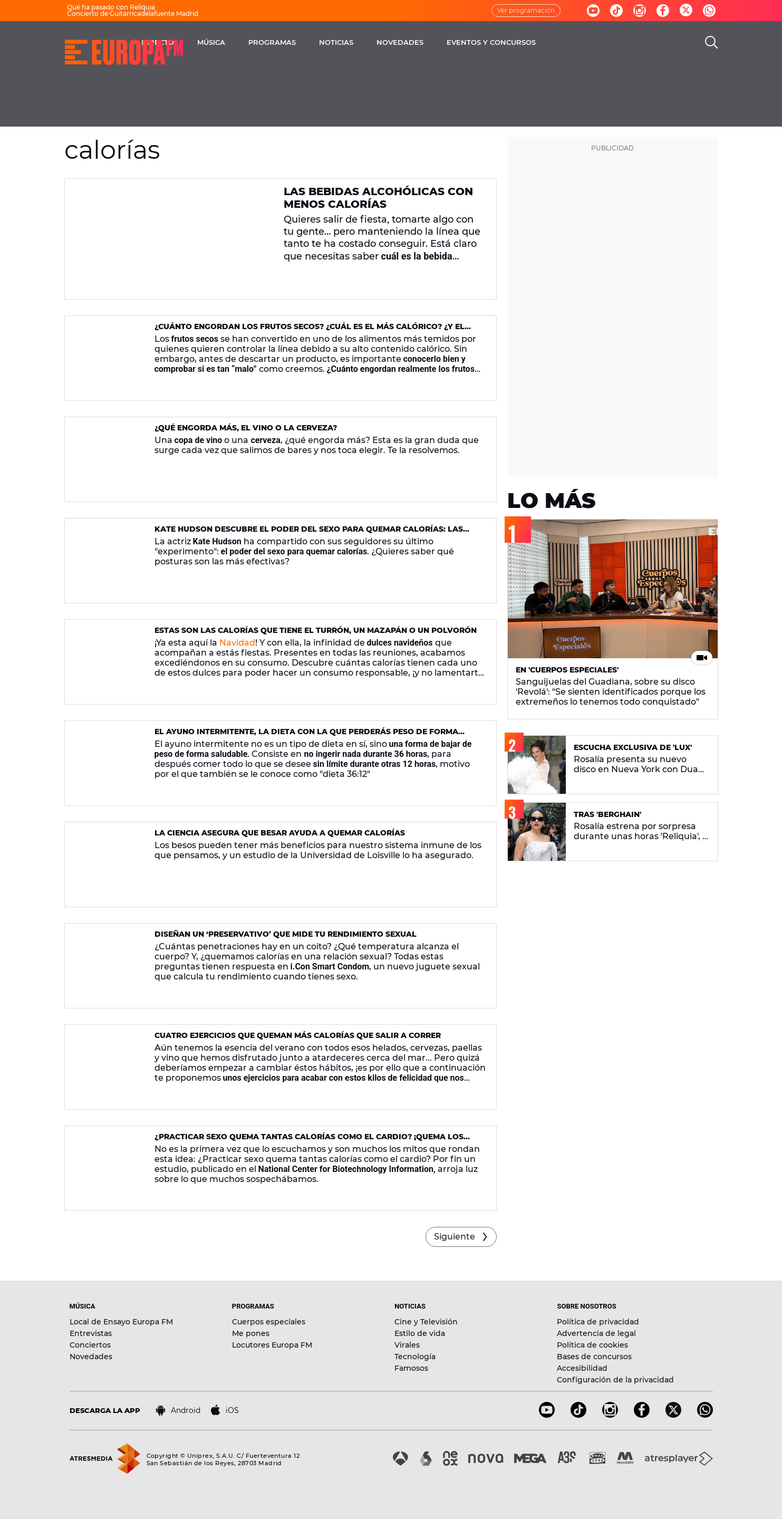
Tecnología (415, 1356)
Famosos (411, 1368)
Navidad (237, 643)
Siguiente (454, 1237)
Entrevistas (91, 1333)
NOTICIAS (419, 42)
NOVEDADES (483, 42)
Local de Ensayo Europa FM (121, 1321)
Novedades (91, 1356)
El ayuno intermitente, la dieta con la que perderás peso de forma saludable (306, 736)
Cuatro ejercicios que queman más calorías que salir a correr (298, 1035)
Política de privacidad (598, 1321)
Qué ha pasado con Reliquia (111, 7)
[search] (711, 42)
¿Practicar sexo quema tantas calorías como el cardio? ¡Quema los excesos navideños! (309, 1141)
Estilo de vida (419, 1333)
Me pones (250, 1333)
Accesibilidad (582, 1368)
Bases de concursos (594, 1356)
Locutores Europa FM (272, 1345)
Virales (407, 1345)
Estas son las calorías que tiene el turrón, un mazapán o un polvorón (316, 630)
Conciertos (90, 1345)
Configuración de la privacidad (615, 1380)
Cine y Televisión (426, 1321)
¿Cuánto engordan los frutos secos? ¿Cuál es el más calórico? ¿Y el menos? (310, 331)
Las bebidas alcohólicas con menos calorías (378, 197)
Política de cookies (592, 1345)
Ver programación (526, 10)
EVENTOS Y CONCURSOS (574, 42)
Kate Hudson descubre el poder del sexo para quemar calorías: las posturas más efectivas (309, 533)
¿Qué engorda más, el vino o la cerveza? (246, 427)
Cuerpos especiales (268, 1321)
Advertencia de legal (596, 1333)
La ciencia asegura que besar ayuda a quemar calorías (280, 833)
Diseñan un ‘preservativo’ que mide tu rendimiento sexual (286, 934)
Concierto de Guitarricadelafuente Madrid (132, 13)
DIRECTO (241, 42)
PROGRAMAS (355, 42)
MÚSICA (294, 42)
